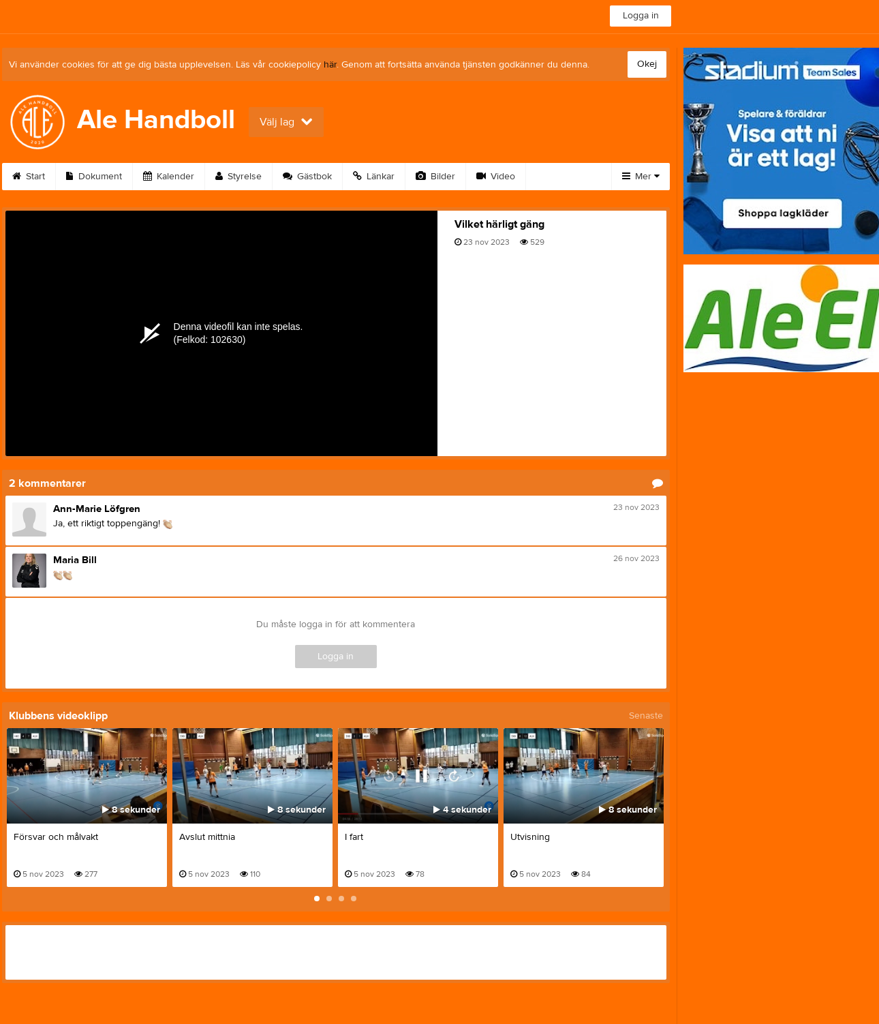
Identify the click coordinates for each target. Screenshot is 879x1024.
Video (495, 176)
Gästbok (307, 176)
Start (28, 176)
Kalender (168, 176)
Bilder (435, 176)
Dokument (94, 176)
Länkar (374, 176)
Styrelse (238, 176)
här (330, 65)
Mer (641, 176)
